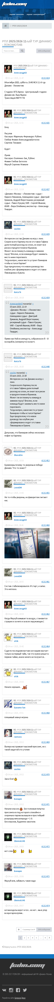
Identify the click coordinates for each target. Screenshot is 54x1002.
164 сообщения (44, 51)
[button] (49, 937)
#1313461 (45, 581)
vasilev (17, 228)
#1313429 (45, 234)
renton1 (18, 736)
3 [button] (28, 938)
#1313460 (45, 525)
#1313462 (45, 614)
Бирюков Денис (20, 998)
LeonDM (18, 487)
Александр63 (20, 72)
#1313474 (45, 905)
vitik (16, 641)
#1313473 (45, 876)
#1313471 (45, 804)
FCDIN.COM (14, 4)
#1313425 (45, 122)
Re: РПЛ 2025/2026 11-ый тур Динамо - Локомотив (27, 111)
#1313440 (45, 366)
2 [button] (24, 938)
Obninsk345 (19, 841)
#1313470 (45, 774)
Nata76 (17, 292)
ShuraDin (18, 455)
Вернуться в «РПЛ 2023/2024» (16, 946)
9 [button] (45, 938)
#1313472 (45, 846)
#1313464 (45, 646)
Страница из (29, 929)
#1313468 (45, 713)
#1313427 (45, 189)
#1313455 (45, 493)
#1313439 (45, 297)
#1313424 (45, 78)
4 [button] (32, 938)
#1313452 (45, 460)
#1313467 (45, 682)
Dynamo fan (19, 707)
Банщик (18, 798)
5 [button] (36, 938)
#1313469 (45, 742)
